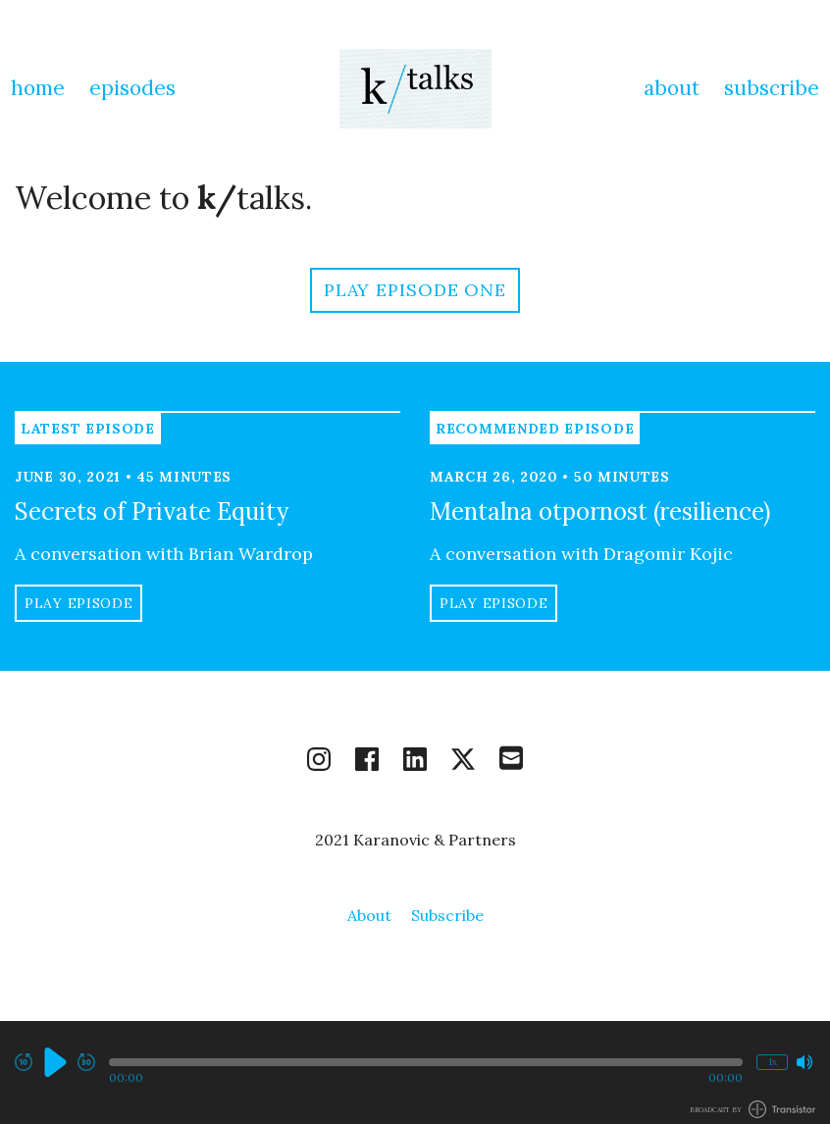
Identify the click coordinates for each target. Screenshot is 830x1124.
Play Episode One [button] (415, 290)
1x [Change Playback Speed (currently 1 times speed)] (772, 1061)
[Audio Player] (415, 1072)
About (672, 88)
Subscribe (771, 88)
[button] (426, 1062)
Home (38, 88)
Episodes (132, 88)
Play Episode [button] (78, 603)
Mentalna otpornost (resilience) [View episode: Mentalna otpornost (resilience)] (600, 511)
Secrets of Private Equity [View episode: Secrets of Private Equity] (151, 511)
